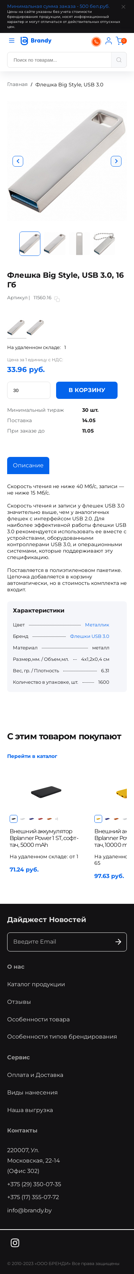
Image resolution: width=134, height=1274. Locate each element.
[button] (18, 161)
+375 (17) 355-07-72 (33, 1197)
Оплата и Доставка (35, 1075)
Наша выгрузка (30, 1110)
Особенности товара (38, 1019)
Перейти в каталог (32, 756)
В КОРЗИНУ (87, 390)
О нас (15, 966)
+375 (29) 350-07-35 (34, 1184)
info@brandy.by (29, 1210)
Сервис (18, 1057)
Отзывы (19, 1001)
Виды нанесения (32, 1092)
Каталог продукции (36, 984)
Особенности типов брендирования (62, 1036)
